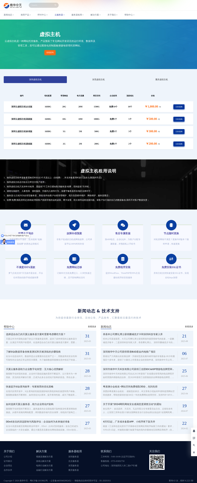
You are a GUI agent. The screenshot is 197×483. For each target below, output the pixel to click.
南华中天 (23, 481)
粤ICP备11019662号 (39, 481)
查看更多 (92, 327)
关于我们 (112, 15)
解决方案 (96, 15)
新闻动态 (9, 15)
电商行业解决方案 (44, 466)
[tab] (35, 79)
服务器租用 (77, 15)
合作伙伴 (8, 470)
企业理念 (8, 466)
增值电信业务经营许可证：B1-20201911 (92, 481)
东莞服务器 (73, 466)
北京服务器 (73, 461)
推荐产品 (26, 15)
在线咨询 (50, 52)
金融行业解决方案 (44, 470)
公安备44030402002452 (60, 481)
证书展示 (8, 461)
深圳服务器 (73, 457)
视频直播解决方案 (44, 457)
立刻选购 (179, 107)
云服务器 (60, 15)
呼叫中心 (43, 15)
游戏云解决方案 (43, 461)
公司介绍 (8, 457)
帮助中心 (129, 15)
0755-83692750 (117, 461)
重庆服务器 (73, 470)
